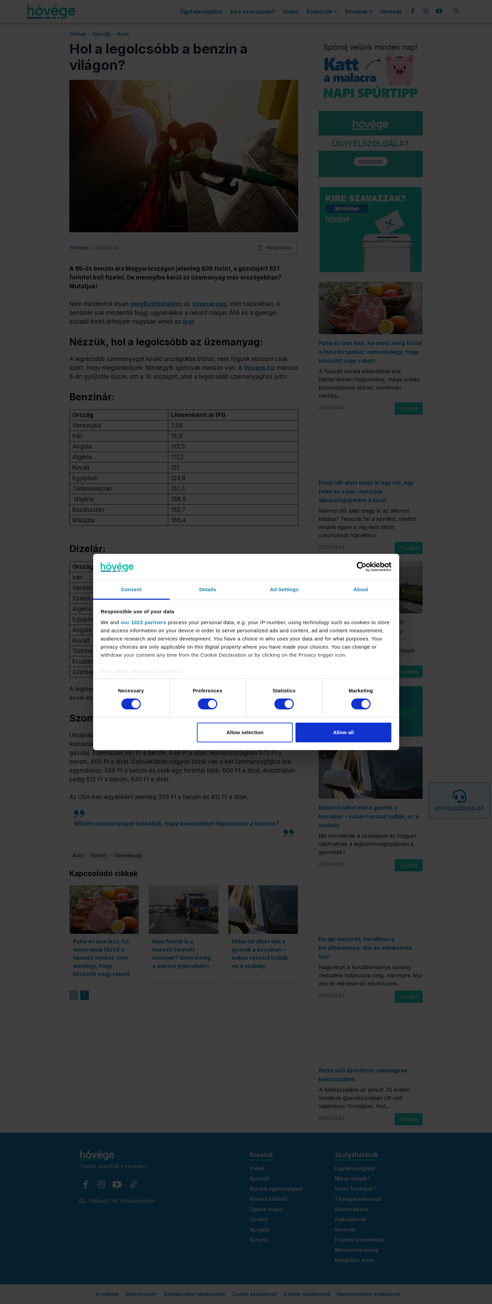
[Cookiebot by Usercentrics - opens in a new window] (361, 567)
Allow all (343, 732)
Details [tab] (207, 589)
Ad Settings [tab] (284, 589)
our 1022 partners (143, 622)
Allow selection (245, 732)
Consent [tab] (131, 589)
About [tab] (360, 589)
